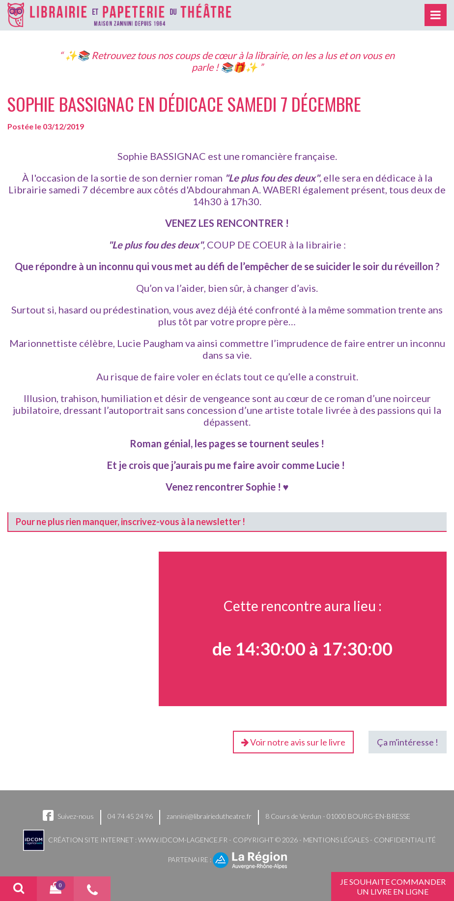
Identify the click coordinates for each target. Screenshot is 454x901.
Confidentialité (405, 840)
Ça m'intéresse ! (407, 742)
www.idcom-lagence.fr (182, 840)
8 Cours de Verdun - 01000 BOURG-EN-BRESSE (337, 816)
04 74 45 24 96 (130, 816)
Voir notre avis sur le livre (293, 742)
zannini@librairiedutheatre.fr (209, 816)
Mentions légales (336, 840)
